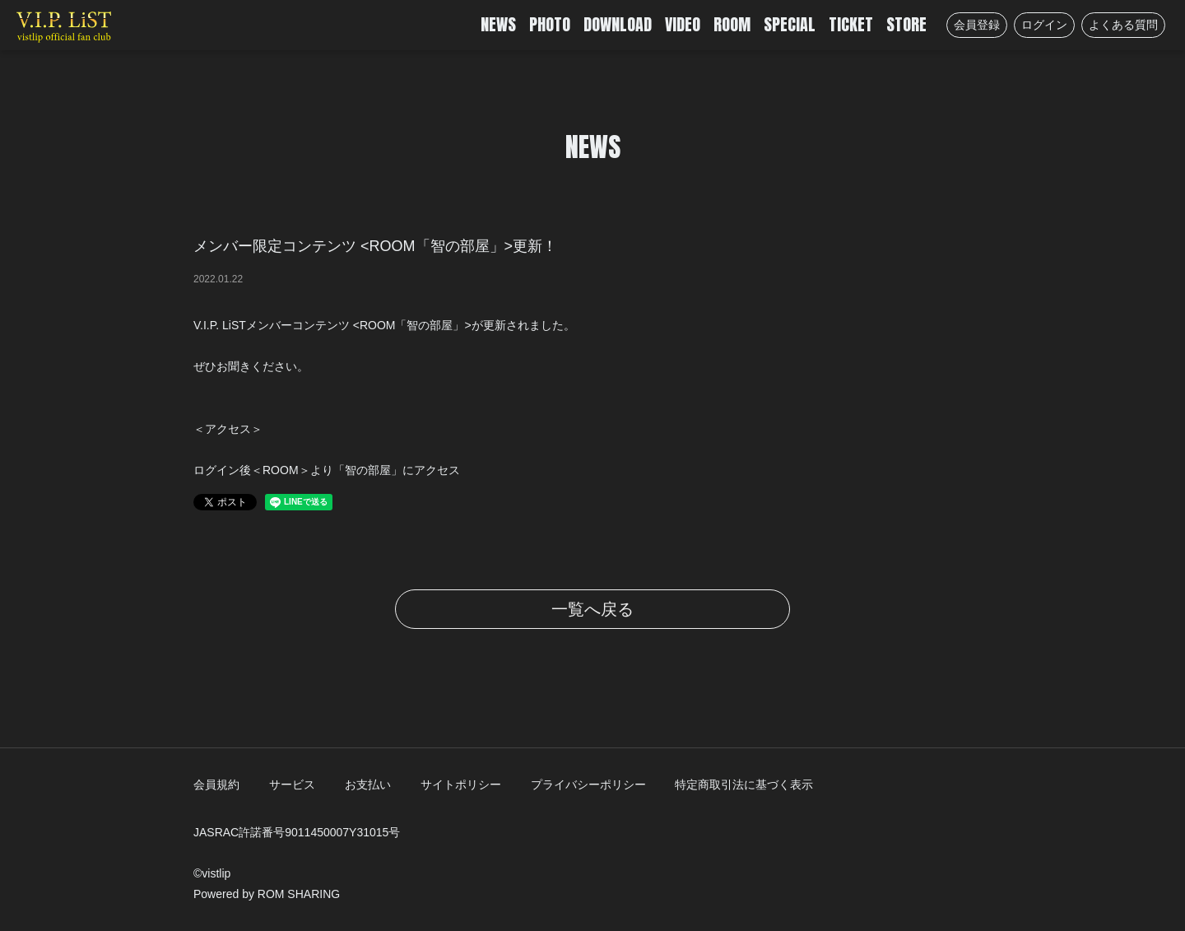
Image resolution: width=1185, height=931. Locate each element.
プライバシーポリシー (588, 784)
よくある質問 (1123, 24)
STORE (906, 24)
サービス (292, 784)
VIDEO (682, 24)
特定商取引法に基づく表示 (744, 784)
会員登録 (977, 24)
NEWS (498, 24)
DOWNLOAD (617, 24)
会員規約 (216, 784)
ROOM (731, 24)
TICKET (851, 24)
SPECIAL (790, 24)
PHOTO (549, 24)
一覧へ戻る (592, 609)
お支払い (368, 784)
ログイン (1044, 24)
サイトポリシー (461, 784)
